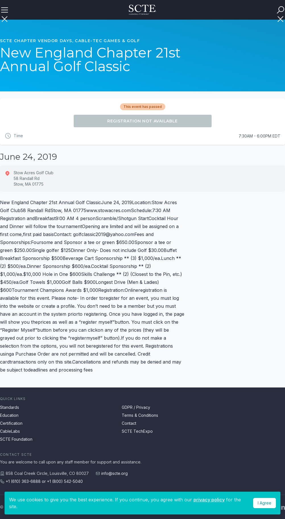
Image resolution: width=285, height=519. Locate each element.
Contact (129, 423)
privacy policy (209, 499)
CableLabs (10, 431)
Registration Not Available (142, 121)
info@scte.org (114, 473)
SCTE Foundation (16, 439)
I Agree (264, 502)
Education (9, 415)
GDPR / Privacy (136, 407)
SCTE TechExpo (137, 431)
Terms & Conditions (140, 415)
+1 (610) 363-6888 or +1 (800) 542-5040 (44, 481)
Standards (9, 407)
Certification (11, 423)
